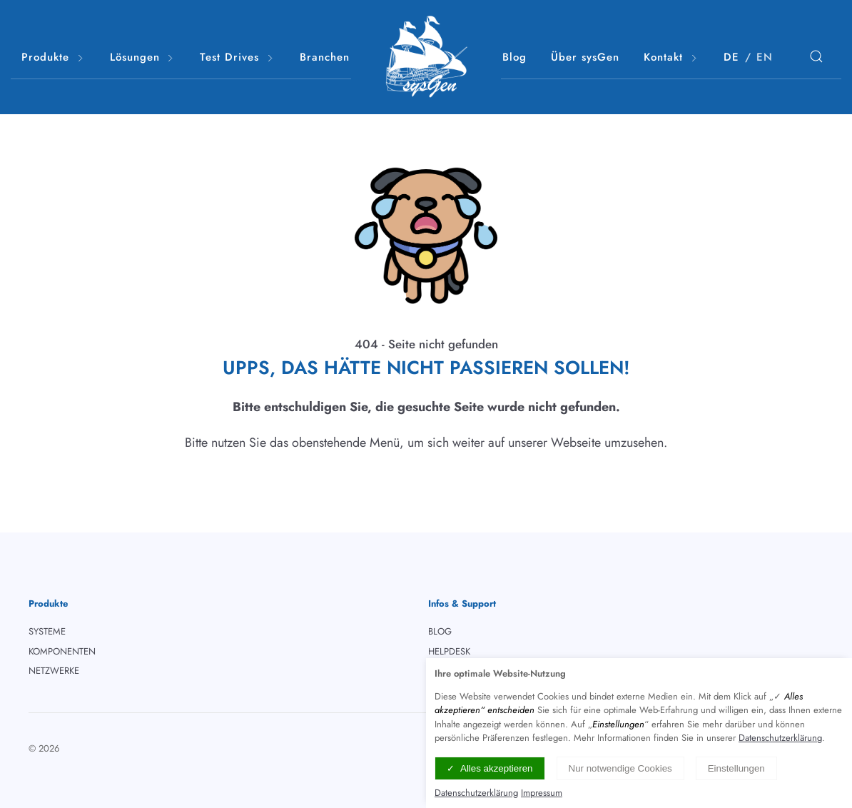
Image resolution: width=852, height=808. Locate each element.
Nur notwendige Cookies (620, 768)
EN (764, 57)
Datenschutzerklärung (780, 737)
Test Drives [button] (237, 57)
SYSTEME (47, 631)
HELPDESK (449, 651)
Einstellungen (736, 768)
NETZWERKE (54, 670)
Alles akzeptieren (496, 768)
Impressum (541, 792)
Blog (514, 57)
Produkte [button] (53, 57)
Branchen (325, 57)
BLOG (440, 631)
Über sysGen (585, 57)
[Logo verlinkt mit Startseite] (426, 57)
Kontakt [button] (671, 57)
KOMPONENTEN (62, 651)
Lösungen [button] (143, 57)
